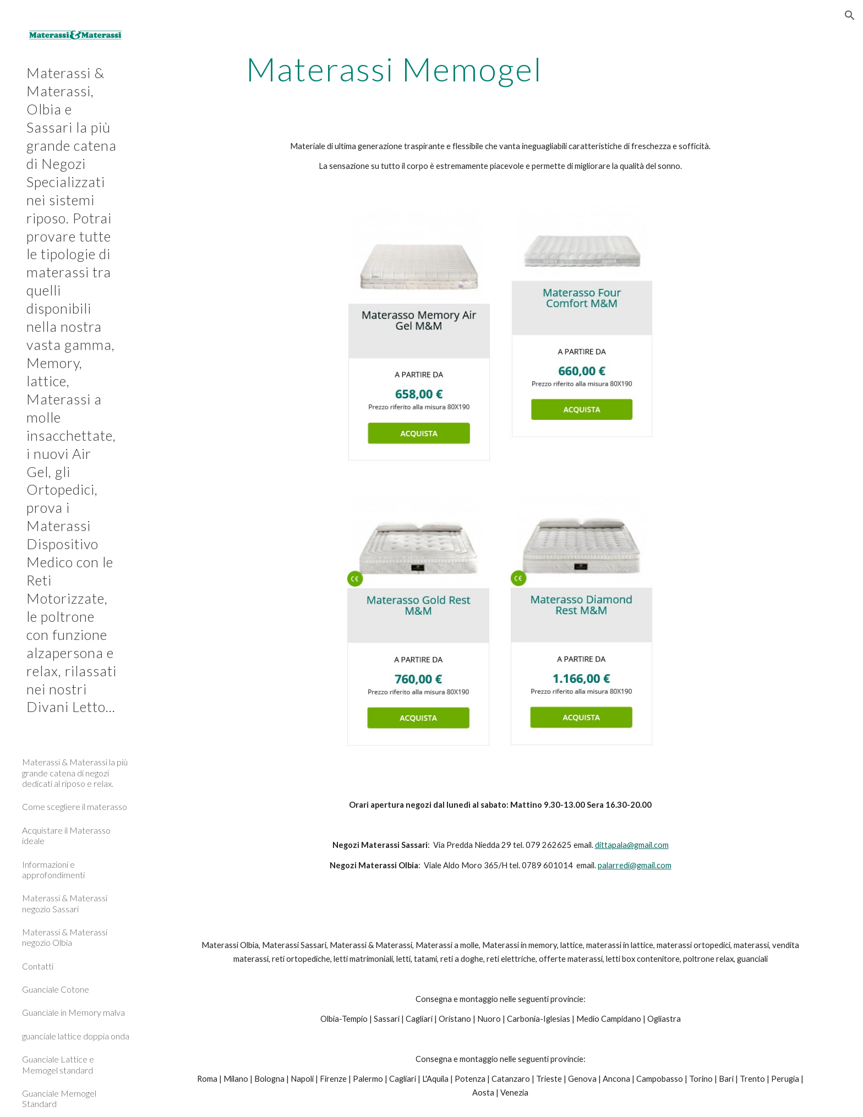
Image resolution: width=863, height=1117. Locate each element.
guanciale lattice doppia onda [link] (75, 1036)
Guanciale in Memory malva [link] (73, 1012)
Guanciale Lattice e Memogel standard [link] (58, 1064)
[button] (850, 15)
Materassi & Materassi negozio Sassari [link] (64, 902)
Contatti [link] (37, 966)
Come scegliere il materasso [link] (74, 806)
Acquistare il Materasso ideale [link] (66, 835)
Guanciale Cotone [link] (55, 989)
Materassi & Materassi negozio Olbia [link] (64, 937)
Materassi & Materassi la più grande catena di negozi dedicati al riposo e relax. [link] (75, 773)
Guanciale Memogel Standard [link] (59, 1098)
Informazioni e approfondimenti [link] (53, 869)
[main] (395, 68)
